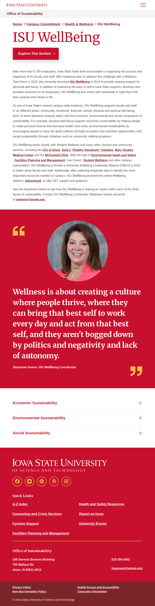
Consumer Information (92, 591)
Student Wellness (95, 160)
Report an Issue (91, 514)
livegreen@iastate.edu (127, 568)
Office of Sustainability (25, 14)
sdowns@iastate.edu (30, 199)
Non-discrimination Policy (29, 591)
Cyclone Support (25, 523)
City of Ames (51, 150)
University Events (93, 523)
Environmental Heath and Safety (113, 155)
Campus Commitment (43, 24)
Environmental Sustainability (39, 418)
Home (17, 24)
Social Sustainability (31, 433)
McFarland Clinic (56, 155)
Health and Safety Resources (101, 504)
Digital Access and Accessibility (98, 587)
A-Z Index (19, 504)
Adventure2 (33, 180)
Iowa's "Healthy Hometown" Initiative (87, 150)
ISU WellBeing (80, 81)
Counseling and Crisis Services (37, 514)
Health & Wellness (79, 24)
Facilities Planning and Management (39, 160)
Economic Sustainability (35, 403)
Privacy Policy (21, 587)
